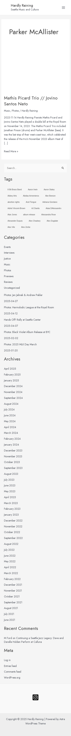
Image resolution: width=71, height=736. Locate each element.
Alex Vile (11, 227)
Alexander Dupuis (15, 221)
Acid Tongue (31, 202)
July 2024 (9, 409)
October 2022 (12, 532)
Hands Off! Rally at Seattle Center (22, 320)
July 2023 (9, 480)
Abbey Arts (12, 196)
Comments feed (12, 672)
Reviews (8, 282)
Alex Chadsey (35, 221)
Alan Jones (12, 215)
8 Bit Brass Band (15, 190)
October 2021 (12, 596)
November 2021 (13, 590)
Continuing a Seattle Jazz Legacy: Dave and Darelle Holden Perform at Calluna (34, 640)
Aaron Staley (49, 190)
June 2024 (10, 415)
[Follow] (35, 697)
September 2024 (13, 398)
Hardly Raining (22, 5)
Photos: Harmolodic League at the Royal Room (29, 307)
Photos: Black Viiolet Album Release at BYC (27, 332)
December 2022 (13, 520)
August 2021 (11, 608)
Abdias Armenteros (31, 196)
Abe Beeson (50, 196)
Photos (15, 111)
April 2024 (10, 427)
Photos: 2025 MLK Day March (20, 344)
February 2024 (12, 439)
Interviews (9, 253)
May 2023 (9, 491)
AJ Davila (35, 208)
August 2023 (11, 474)
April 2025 (10, 369)
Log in (7, 660)
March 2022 (11, 573)
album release (29, 215)
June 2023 (9, 485)
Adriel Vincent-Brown (16, 208)
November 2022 (13, 526)
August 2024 (11, 404)
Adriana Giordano (49, 202)
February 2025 (12, 374)
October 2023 (12, 462)
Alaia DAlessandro (53, 208)
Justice (7, 258)
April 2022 (10, 567)
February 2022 (12, 579)
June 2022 (10, 556)
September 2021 (13, 602)
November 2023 (13, 456)
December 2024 (13, 386)
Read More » (11, 151)
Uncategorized (12, 288)
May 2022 (10, 561)
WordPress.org (12, 677)
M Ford (8, 638)
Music (7, 111)
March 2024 (11, 433)
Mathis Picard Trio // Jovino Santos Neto (31, 101)
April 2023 (10, 497)
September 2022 (13, 538)
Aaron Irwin (33, 190)
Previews (8, 276)
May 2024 (10, 421)
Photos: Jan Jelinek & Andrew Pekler (23, 295)
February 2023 (12, 509)
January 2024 (11, 444)
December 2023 (13, 450)
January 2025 (11, 380)
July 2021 (9, 614)
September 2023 (13, 468)
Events (7, 247)
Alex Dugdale (52, 221)
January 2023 (11, 515)
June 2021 (9, 620)
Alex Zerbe (25, 227)
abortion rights (14, 202)
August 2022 (11, 544)
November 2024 (13, 392)
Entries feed (10, 666)
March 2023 (11, 503)
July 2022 (9, 550)
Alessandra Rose (48, 215)
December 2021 (13, 585)
